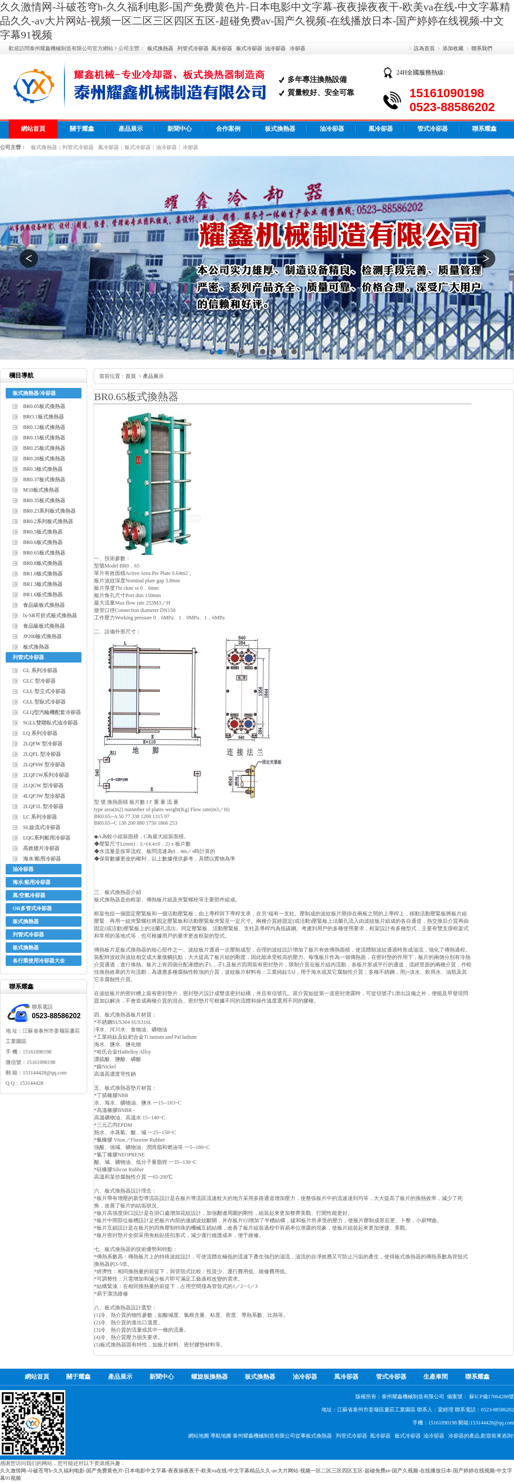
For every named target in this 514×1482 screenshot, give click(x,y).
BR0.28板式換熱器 (44, 458)
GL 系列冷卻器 (40, 670)
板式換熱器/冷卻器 (34, 393)
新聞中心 (179, 129)
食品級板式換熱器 (44, 605)
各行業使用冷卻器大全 (39, 961)
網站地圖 (198, 1436)
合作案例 (228, 129)
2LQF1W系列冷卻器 (46, 775)
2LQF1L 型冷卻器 (43, 806)
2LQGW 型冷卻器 (43, 785)
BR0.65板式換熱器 (44, 553)
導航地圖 (220, 1436)
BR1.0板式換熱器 (43, 574)
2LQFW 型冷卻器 (43, 744)
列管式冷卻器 (193, 48)
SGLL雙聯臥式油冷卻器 (50, 723)
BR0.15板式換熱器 (44, 438)
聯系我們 (481, 48)
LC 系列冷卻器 (40, 817)
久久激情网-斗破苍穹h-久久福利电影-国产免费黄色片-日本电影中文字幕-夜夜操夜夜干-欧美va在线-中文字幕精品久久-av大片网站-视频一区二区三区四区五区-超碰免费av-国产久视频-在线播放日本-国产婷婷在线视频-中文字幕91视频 (255, 21)
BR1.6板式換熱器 (43, 594)
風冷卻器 (221, 48)
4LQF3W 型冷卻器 (44, 796)
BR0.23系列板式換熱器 (49, 511)
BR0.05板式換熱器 (44, 406)
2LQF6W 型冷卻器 (44, 764)
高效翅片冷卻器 (41, 848)
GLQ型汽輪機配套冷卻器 (52, 712)
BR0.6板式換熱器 (43, 542)
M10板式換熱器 (41, 490)
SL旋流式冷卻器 (42, 827)
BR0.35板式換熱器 (44, 500)
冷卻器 (297, 48)
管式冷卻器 (432, 129)
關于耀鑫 (82, 129)
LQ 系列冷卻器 (40, 733)
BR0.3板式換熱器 (43, 469)
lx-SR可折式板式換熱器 (50, 615)
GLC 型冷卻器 (39, 681)
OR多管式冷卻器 (32, 908)
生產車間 (435, 1376)
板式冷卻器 (249, 48)
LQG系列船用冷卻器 (47, 838)
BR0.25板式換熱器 (44, 448)
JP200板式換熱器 (42, 636)
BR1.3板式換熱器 (43, 584)
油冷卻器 (275, 48)
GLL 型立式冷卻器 (44, 691)
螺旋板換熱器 (209, 1376)
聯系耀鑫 (484, 129)
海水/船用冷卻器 (42, 859)
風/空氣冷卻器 (29, 895)
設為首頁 (424, 48)
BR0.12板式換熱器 (44, 427)
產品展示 (130, 129)
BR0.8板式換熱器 (43, 563)
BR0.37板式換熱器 (44, 479)
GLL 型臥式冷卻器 (44, 702)
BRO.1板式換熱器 (43, 417)
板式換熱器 (160, 48)
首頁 (130, 376)
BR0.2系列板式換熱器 (48, 521)
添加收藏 (453, 48)
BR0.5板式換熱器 (43, 532)
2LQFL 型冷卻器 (42, 754)
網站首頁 (33, 129)
